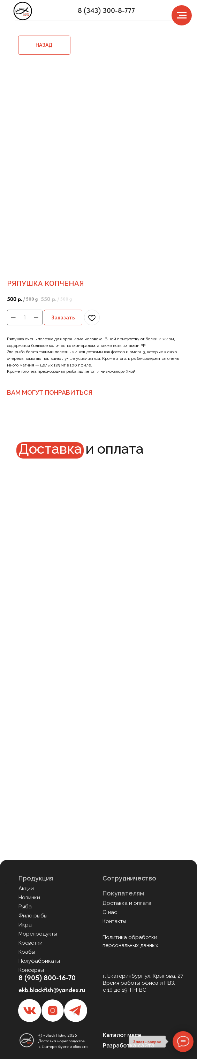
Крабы (26, 952)
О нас (110, 912)
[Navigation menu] (182, 15)
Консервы (31, 970)
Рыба (25, 906)
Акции (26, 888)
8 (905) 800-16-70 (47, 978)
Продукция (35, 878)
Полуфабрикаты (39, 961)
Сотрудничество (129, 878)
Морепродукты (37, 934)
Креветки (30, 943)
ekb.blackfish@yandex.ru (51, 989)
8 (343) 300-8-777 (106, 10)
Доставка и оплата (127, 903)
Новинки (29, 897)
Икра (25, 925)
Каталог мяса (122, 1035)
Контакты (114, 921)
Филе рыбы (32, 916)
